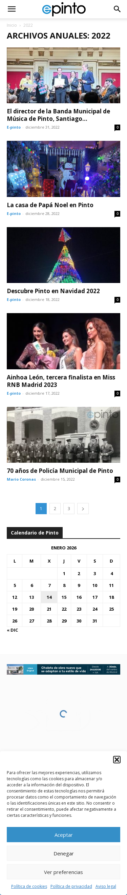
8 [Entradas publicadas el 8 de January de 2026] (64, 585)
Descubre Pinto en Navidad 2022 (53, 291)
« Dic (12, 630)
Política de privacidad (71, 886)
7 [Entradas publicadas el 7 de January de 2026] (49, 585)
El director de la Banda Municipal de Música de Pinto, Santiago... (58, 115)
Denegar (64, 853)
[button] (116, 759)
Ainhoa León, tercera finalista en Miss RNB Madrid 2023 (61, 381)
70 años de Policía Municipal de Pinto (60, 471)
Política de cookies (29, 886)
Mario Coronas (21, 479)
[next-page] (83, 508)
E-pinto (14, 127)
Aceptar (64, 834)
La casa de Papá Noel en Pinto (50, 205)
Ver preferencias (63, 872)
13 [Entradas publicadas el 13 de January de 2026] (31, 597)
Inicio (12, 25)
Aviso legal (106, 886)
